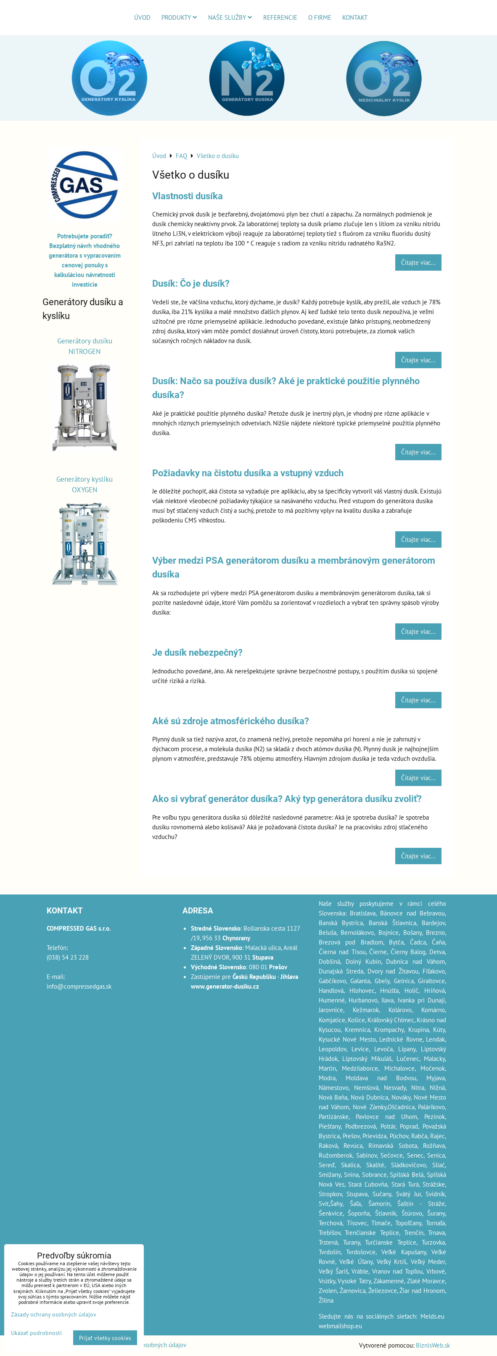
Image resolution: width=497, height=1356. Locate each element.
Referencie (280, 17)
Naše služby (230, 17)
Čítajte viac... (418, 262)
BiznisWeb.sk (433, 1345)
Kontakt (354, 17)
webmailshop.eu (340, 1326)
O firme (319, 17)
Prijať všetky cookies (105, 1338)
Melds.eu (432, 1316)
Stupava (356, 1194)
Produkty (179, 17)
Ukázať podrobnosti (36, 1333)
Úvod (142, 17)
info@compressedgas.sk (79, 986)
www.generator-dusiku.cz (225, 986)
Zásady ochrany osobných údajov (53, 1314)
